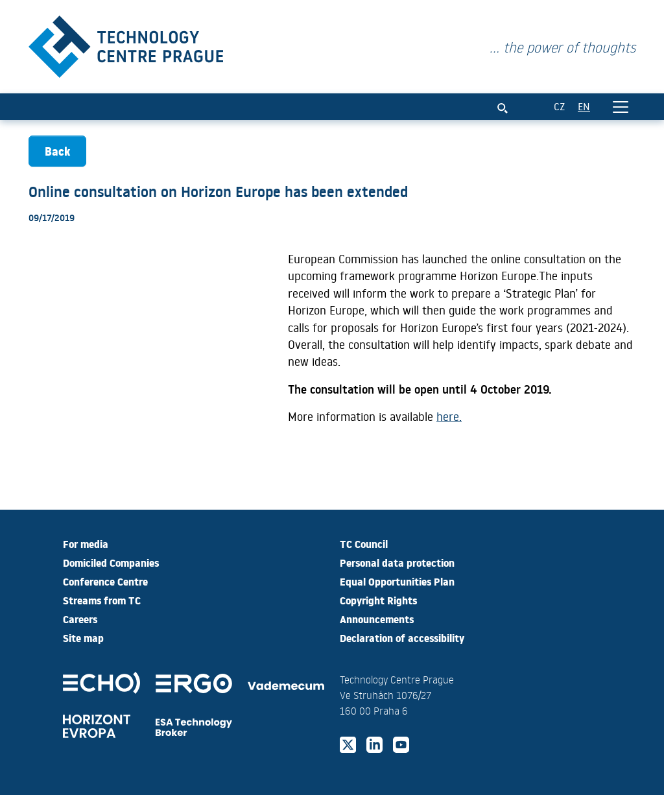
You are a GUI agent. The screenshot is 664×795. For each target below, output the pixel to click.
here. (449, 416)
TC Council (364, 543)
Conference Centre (105, 581)
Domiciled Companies (111, 562)
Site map (83, 637)
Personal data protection (397, 562)
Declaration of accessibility (402, 637)
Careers (80, 618)
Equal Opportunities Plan (397, 581)
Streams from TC (102, 599)
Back (57, 150)
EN (584, 106)
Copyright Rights (378, 599)
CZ (559, 106)
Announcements (377, 618)
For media (85, 543)
